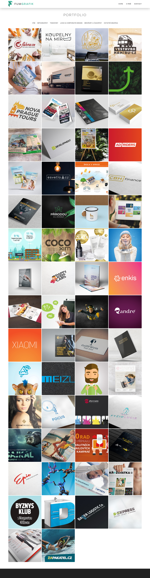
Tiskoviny (54, 23)
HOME (120, 4)
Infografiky (42, 23)
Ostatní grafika (111, 23)
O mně (128, 4)
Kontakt (138, 4)
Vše (33, 23)
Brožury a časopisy (93, 23)
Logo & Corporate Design (71, 23)
